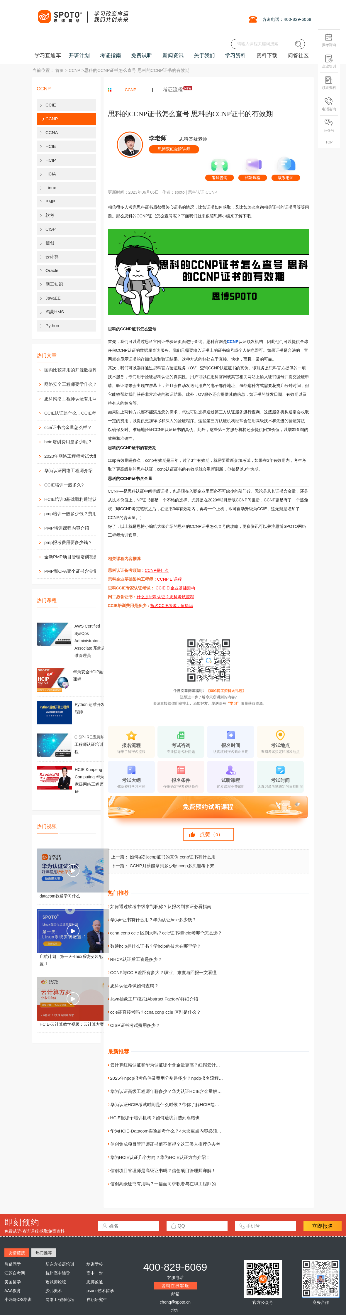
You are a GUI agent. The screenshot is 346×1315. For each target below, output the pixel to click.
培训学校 (94, 1264)
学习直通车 (48, 55)
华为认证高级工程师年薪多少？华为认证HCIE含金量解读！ (168, 1091)
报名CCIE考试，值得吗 (171, 605)
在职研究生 (96, 1299)
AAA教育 (12, 1290)
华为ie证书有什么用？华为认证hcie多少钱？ (153, 919)
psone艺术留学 (100, 1290)
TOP (329, 142)
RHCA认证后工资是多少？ (136, 959)
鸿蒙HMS (54, 311)
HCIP (50, 160)
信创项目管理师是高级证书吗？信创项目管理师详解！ (163, 1170)
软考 (49, 215)
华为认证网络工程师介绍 (68, 470)
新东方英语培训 (59, 1264)
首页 (59, 70)
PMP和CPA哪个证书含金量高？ (75, 571)
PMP (50, 201)
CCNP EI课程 (169, 579)
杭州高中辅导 (57, 1273)
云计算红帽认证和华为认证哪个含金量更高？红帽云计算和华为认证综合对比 (185, 1064)
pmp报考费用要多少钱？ (68, 542)
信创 (49, 242)
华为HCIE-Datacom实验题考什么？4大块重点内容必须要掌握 (170, 1130)
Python (52, 325)
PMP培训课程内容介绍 (66, 527)
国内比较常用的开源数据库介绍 (75, 369)
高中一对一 (96, 1273)
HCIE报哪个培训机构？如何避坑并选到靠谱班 (155, 1117)
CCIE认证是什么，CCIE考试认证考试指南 (76, 412)
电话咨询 (329, 104)
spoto (179, 192)
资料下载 (266, 55)
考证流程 (173, 89)
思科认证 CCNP (202, 192)
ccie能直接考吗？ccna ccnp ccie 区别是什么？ (155, 1012)
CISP (50, 229)
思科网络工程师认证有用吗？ (72, 398)
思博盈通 (94, 1281)
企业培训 (329, 61)
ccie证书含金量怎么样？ (68, 427)
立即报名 (322, 1226)
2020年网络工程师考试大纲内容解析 (76, 456)
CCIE (50, 104)
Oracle (51, 270)
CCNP (74, 70)
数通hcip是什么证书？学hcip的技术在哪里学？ (155, 946)
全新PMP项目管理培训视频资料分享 (76, 556)
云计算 (52, 256)
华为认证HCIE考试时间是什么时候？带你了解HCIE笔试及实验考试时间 (180, 1104)
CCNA (51, 132)
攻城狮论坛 (55, 1281)
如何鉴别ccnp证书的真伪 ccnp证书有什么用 (173, 856)
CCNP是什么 (157, 570)
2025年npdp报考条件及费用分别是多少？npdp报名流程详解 (169, 1078)
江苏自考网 (14, 1273)
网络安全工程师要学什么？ (70, 384)
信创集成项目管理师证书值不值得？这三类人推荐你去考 (165, 1144)
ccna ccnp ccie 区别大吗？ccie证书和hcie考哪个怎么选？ (166, 932)
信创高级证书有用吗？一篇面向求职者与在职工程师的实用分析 (171, 1183)
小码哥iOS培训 (18, 1299)
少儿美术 (53, 1290)
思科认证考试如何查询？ (134, 985)
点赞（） (211, 834)
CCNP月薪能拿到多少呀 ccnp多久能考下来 (172, 865)
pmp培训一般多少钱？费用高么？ (76, 513)
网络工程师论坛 (59, 1299)
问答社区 (298, 55)
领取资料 (329, 83)
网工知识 (54, 284)
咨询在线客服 (175, 1285)
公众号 (329, 126)
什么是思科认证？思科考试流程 (165, 596)
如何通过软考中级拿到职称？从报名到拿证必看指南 (160, 906)
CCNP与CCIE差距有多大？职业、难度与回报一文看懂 (163, 972)
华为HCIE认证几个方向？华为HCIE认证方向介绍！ (160, 1157)
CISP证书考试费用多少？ (135, 1025)
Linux (50, 187)
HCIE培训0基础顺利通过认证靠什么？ (76, 499)
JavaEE (53, 297)
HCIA (50, 173)
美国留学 (12, 1281)
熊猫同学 (12, 1264)
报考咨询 (329, 40)
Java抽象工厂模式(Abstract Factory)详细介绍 (154, 998)
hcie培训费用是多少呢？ (68, 441)
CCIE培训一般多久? (64, 484)
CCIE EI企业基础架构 (175, 588)
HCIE (50, 146)
